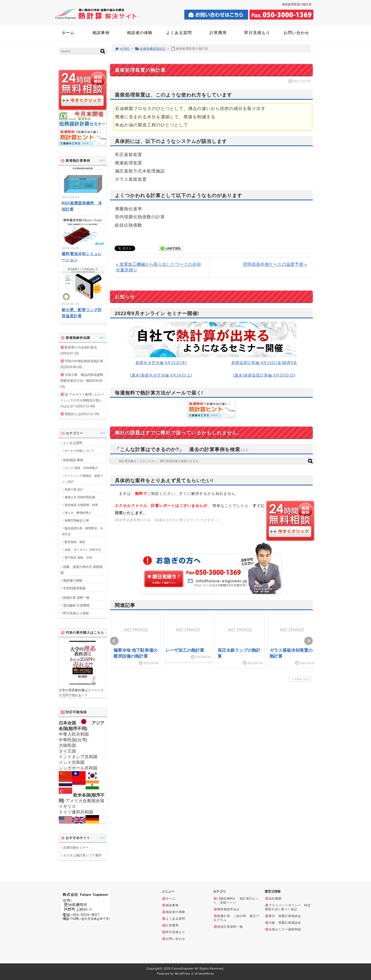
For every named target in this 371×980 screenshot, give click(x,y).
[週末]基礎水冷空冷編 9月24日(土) (161, 375)
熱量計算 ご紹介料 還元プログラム (236, 918)
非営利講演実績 (74, 588)
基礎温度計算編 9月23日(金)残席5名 (264, 362)
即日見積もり (257, 32)
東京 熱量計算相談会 (283, 916)
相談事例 (100, 32)
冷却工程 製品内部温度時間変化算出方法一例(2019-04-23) (81, 380)
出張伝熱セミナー (76, 847)
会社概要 (273, 898)
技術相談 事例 (73, 460)
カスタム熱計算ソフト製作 (82, 855)
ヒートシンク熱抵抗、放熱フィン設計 (82, 478)
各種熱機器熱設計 (150, 48)
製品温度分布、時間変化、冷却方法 (82, 531)
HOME (122, 48)
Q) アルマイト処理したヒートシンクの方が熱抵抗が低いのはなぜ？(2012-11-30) (82, 400)
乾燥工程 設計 (74, 489)
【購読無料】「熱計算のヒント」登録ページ (236, 900)
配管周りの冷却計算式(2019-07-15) (78, 350)
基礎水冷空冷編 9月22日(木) (161, 362)
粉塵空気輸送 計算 (77, 520)
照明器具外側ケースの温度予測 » (275, 264)
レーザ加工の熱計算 (185, 650)
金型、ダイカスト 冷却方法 (83, 549)
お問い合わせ (296, 32)
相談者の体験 (140, 32)
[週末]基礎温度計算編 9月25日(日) (264, 375)
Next (308, 641)
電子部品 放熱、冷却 (78, 557)
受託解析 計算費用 (76, 605)
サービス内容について (79, 450)
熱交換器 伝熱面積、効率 (81, 504)
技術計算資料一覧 (228, 926)
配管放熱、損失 (75, 541)
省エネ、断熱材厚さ (78, 512)
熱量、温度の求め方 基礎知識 (81, 569)
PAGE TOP (299, 679)
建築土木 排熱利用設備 (80, 497)
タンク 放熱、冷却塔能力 (81, 467)
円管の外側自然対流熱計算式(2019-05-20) (81, 364)
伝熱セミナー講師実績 (283, 929)
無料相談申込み (227, 909)
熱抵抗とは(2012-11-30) (82, 414)
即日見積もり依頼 (76, 613)
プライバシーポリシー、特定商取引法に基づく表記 (288, 907)
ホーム (68, 32)
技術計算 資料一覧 (76, 597)
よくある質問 (179, 32)
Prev (114, 641)
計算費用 (218, 32)
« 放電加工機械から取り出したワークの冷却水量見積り (158, 267)
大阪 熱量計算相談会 (283, 922)
